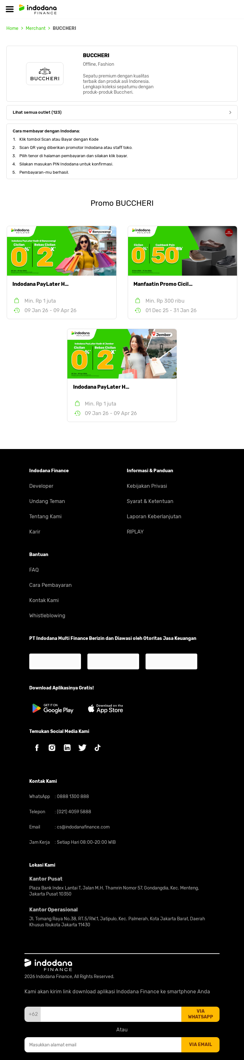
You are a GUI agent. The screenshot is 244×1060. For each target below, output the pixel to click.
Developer (41, 486)
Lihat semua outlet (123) (122, 112)
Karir (34, 532)
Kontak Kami (44, 600)
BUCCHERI (64, 28)
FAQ (34, 570)
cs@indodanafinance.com (83, 827)
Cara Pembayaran (50, 585)
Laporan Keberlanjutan (154, 516)
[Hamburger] (9, 9)
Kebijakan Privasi (147, 486)
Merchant (35, 28)
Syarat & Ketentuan (150, 501)
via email (200, 1044)
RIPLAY (135, 532)
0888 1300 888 (72, 796)
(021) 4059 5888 (73, 812)
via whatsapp (200, 1014)
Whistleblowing (47, 616)
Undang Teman (47, 501)
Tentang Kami (45, 516)
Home (12, 28)
